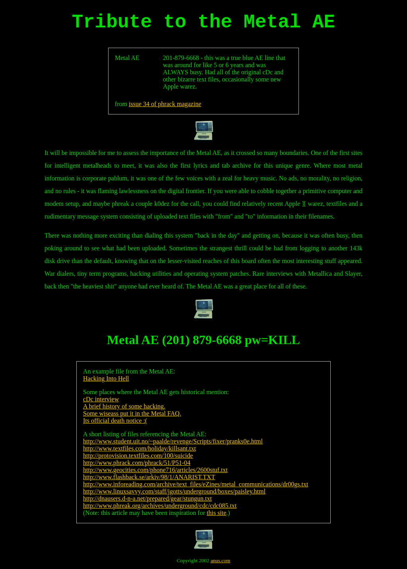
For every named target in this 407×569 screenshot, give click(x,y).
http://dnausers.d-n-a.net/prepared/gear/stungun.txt (147, 498)
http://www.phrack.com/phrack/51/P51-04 (136, 462)
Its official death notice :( (115, 420)
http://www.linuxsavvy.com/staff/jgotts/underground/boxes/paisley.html (174, 491)
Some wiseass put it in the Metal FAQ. (132, 413)
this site (216, 512)
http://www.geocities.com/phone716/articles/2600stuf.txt (155, 469)
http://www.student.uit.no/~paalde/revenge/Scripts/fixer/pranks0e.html (173, 441)
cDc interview (101, 399)
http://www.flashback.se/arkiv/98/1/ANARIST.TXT (149, 477)
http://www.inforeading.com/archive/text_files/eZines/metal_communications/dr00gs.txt (195, 484)
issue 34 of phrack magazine (165, 104)
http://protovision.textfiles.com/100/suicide (138, 455)
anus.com (220, 560)
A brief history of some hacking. (124, 406)
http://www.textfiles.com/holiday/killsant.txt (139, 448)
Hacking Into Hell (106, 378)
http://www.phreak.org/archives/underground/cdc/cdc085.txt (159, 505)
